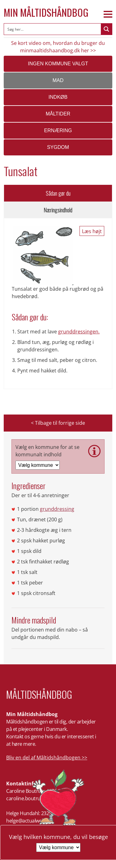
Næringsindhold (58, 210)
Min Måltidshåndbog (46, 12)
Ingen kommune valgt (58, 63)
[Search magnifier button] (106, 29)
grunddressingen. (79, 331)
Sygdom (58, 147)
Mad (58, 80)
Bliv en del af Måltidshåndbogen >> (46, 757)
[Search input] (52, 29)
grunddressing (57, 509)
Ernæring (58, 130)
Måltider (58, 113)
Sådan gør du (58, 193)
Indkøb (58, 97)
